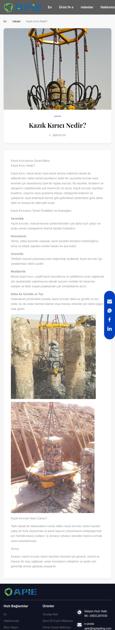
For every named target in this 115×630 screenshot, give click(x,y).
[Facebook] (109, 319)
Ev (50, 7)
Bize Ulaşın (11, 627)
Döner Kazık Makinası (57, 627)
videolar (87, 7)
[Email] (109, 301)
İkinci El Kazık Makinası (58, 620)
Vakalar (16, 21)
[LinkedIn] (109, 328)
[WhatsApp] (109, 310)
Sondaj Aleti (50, 614)
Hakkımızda (11, 620)
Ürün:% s (66, 7)
